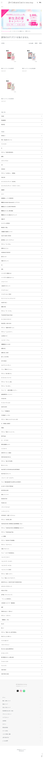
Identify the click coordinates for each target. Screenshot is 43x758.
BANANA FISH (4, 498)
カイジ (2, 194)
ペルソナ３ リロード (5, 557)
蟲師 (2, 607)
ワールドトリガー (4, 661)
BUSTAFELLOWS (4, 490)
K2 (1, 265)
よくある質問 (5, 740)
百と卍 (2, 623)
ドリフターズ (4, 448)
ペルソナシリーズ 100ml (6, 569)
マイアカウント (6, 717)
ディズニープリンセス (5, 402)
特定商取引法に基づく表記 (8, 710)
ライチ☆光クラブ (4, 640)
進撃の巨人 (3, 348)
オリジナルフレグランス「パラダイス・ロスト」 (11, 185)
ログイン (4, 724)
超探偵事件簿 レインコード (6, 394)
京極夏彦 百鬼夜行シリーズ (6, 231)
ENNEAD (3, 169)
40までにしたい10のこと (6, 636)
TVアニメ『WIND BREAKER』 (7, 152)
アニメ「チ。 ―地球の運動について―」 (9, 390)
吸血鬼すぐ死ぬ (4, 227)
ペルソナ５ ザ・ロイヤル (6, 565)
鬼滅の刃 (3, 219)
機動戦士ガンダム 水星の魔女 (7, 210)
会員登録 (4, 720)
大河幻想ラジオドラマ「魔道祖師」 (8, 603)
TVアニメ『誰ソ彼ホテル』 (6, 373)
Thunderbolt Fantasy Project (6, 315)
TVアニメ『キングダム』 (6, 244)
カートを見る (5, 730)
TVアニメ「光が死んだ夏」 (6, 519)
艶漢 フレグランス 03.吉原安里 (7, 98)
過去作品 (3, 124)
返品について (5, 704)
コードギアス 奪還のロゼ (6, 273)
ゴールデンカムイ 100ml (6, 294)
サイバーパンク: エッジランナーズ (8, 298)
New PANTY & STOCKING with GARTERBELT (10, 469)
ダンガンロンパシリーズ (6, 377)
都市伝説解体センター (5, 444)
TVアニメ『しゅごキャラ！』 (7, 331)
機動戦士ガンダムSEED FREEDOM (8, 206)
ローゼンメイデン (4, 653)
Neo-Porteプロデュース (6, 473)
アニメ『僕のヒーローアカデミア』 (8, 578)
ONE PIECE (3, 669)
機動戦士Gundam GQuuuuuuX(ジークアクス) (10, 202)
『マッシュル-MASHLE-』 (6, 598)
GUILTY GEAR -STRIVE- (6, 235)
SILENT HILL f (4, 302)
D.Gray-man (3, 398)
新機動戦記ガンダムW (5, 344)
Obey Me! (3, 177)
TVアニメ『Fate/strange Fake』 (7, 532)
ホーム (2, 6)
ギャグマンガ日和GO (5, 223)
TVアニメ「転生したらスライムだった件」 (9, 419)
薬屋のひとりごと (4, 248)
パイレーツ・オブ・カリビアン (7, 477)
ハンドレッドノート (5, 511)
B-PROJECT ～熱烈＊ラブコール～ (8, 515)
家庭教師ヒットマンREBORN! (7, 198)
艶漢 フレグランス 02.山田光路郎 (28, 68)
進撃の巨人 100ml (4, 352)
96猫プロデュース (5, 260)
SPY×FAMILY (4, 360)
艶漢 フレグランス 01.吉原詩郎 (7, 68)
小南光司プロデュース (5, 285)
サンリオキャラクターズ (6, 319)
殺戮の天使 (3, 306)
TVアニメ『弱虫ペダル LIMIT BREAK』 (9, 632)
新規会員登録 (5, 727)
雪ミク (2, 628)
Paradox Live (3, 502)
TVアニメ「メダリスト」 (6, 615)
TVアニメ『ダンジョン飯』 (6, 381)
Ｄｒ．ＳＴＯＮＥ (4, 440)
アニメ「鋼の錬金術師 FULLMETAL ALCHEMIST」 (11, 481)
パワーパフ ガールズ (5, 507)
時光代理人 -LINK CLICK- (6, 323)
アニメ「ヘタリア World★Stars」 (8, 552)
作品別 (2, 116)
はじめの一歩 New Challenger (7, 486)
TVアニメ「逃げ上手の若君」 (7, 461)
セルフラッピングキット (6, 365)
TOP (41, 756)
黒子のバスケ (4, 256)
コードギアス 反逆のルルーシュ (7, 277)
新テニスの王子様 (4, 356)
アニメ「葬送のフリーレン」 (7, 369)
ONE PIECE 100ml (5, 673)
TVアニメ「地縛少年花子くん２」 (8, 327)
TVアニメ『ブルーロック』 (6, 544)
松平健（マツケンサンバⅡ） (7, 594)
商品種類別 (3, 120)
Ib (1, 148)
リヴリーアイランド (5, 644)
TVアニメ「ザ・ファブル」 (6, 310)
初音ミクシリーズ (4, 494)
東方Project (3, 436)
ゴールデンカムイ (4, 290)
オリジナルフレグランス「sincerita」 (8, 181)
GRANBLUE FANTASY (5, 252)
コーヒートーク (4, 281)
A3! (2, 164)
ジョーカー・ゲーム (5, 340)
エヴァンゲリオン (4, 160)
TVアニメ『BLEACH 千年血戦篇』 (8, 540)
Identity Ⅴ (3, 135)
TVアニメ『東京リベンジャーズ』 (8, 431)
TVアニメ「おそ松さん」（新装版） (8, 173)
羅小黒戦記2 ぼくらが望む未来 (7, 657)
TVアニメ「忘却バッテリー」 (7, 573)
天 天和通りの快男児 (5, 423)
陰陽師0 (2, 189)
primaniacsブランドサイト (21, 749)
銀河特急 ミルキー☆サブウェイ (7, 239)
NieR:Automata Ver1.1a (6, 457)
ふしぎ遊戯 (3, 536)
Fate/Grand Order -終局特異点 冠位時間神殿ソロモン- (12, 523)
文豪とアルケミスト (5, 548)
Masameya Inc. (21, 750)
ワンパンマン (4, 665)
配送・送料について (7, 700)
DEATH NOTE (4, 406)
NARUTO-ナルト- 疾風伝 (6, 452)
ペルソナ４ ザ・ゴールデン (6, 561)
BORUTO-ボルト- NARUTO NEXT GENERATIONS (11, 582)
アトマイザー (4, 144)
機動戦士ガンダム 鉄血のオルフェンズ (9, 214)
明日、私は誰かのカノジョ (6, 139)
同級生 (2, 427)
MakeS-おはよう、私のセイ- (7, 611)
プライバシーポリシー (7, 714)
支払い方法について (7, 707)
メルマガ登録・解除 (7, 734)
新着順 (40, 43)
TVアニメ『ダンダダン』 (6, 386)
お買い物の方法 (6, 737)
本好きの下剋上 (4, 590)
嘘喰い (2, 156)
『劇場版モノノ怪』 (5, 619)
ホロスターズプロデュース (6, 586)
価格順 (36, 43)
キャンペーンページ (6, 31)
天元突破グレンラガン (5, 415)
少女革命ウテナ (4, 335)
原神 (2, 269)
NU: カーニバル (4, 465)
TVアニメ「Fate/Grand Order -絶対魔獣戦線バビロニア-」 (13, 527)
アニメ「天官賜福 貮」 (5, 411)
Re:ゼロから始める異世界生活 (7, 648)
